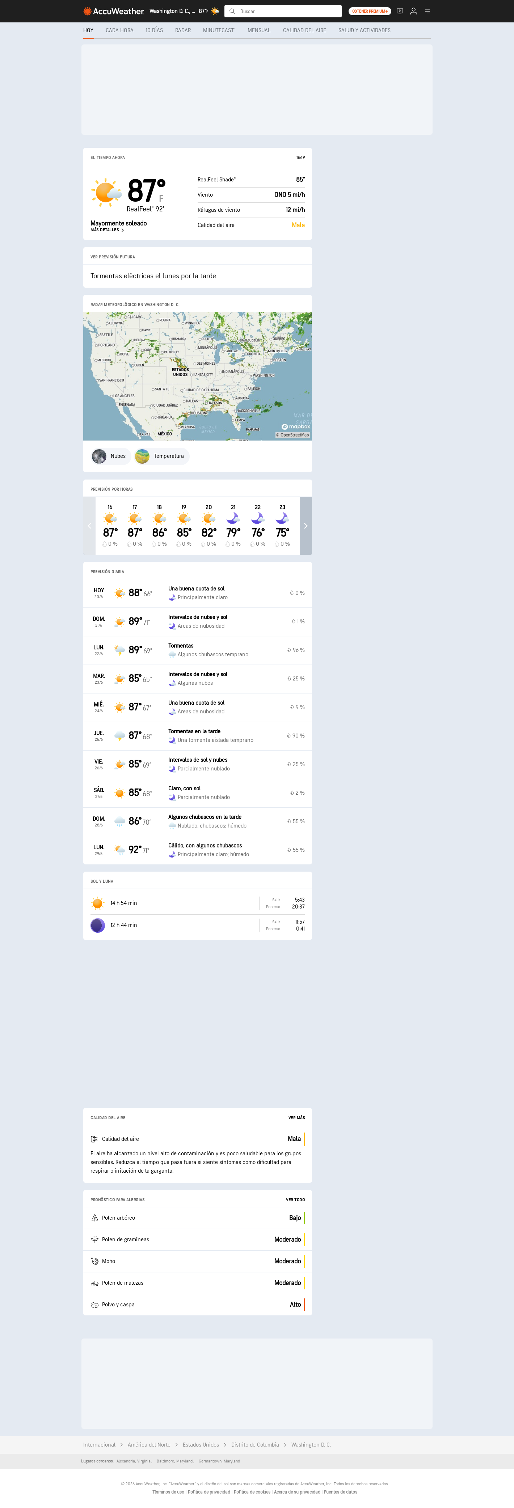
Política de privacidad (209, 1492)
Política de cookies (252, 1492)
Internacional (99, 1445)
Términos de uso (168, 1492)
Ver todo (295, 1200)
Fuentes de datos (340, 1492)
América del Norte (149, 1445)
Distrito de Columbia (255, 1445)
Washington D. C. (311, 1445)
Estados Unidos (201, 1445)
